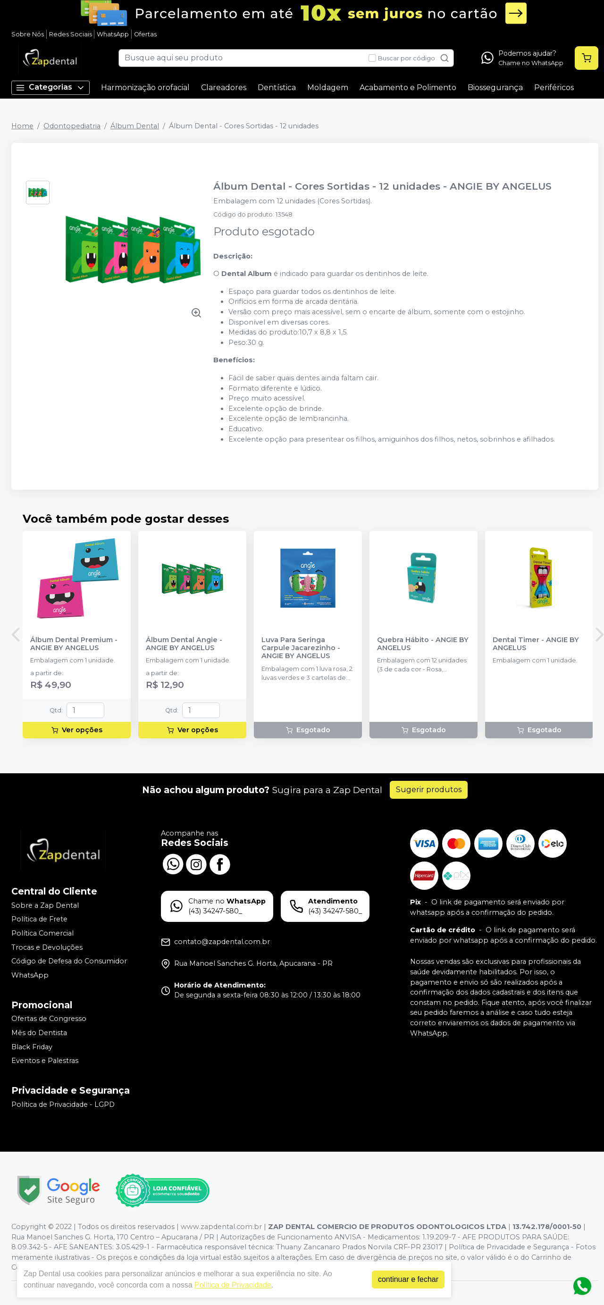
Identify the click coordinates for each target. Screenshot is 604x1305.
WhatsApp (113, 34)
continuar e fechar (408, 1279)
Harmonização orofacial (145, 87)
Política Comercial (42, 933)
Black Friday (31, 1047)
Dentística (277, 87)
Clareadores (223, 87)
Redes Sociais (70, 34)
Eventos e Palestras (44, 1060)
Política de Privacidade (232, 1285)
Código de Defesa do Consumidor (69, 961)
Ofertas (145, 34)
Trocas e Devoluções (47, 947)
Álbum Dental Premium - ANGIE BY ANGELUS (73, 644)
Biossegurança (495, 87)
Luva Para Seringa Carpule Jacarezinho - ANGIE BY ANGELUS (300, 648)
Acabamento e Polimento (408, 87)
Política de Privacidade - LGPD (63, 1104)
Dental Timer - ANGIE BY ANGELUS (536, 644)
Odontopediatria (72, 126)
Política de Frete (39, 919)
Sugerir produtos (428, 789)
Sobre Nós (27, 34)
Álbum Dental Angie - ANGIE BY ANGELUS (184, 644)
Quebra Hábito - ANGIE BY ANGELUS (423, 644)
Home (22, 126)
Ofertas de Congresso (48, 1019)
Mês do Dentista (39, 1033)
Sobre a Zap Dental (45, 905)
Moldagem (327, 87)
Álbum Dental (134, 126)
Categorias (50, 87)
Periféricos (554, 87)
